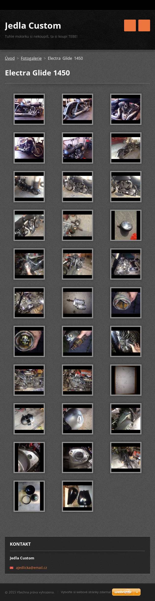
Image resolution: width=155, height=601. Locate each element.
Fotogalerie (31, 58)
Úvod (10, 58)
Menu (144, 25)
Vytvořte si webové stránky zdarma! (86, 592)
